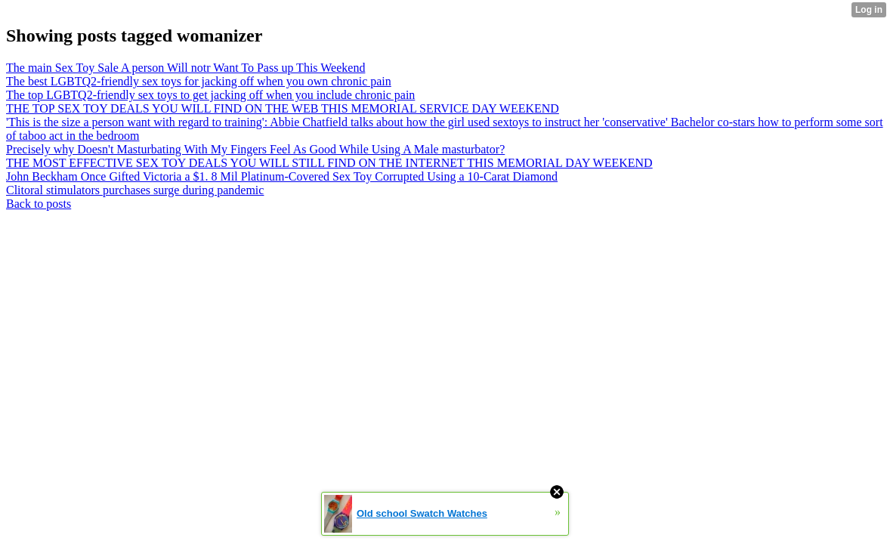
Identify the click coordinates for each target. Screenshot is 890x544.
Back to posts (38, 203)
